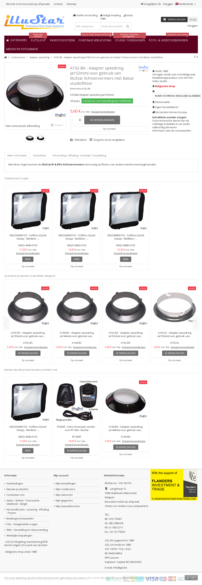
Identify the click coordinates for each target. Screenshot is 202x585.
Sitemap (71, 4)
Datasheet (39, 155)
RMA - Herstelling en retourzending (27, 530)
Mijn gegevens (64, 500)
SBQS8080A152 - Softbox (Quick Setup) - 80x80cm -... (125, 236)
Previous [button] (6, 323)
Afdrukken (80, 140)
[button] (22, 48)
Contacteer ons (15, 495)
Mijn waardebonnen (68, 506)
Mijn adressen (64, 495)
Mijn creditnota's (65, 489)
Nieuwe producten (17, 489)
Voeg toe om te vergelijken (109, 140)
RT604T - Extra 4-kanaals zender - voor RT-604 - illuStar (76, 428)
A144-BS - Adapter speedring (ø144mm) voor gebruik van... (77, 334)
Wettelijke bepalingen (19, 535)
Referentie (75, 88)
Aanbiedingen (14, 483)
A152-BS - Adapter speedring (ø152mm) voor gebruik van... (126, 334)
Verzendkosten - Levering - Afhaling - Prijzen (27, 511)
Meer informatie (17, 155)
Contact (58, 4)
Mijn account (61, 475)
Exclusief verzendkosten (103, 111)
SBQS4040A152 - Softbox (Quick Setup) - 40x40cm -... (28, 236)
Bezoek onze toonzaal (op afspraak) (28, 4)
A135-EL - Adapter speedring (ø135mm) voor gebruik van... (174, 334)
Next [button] (195, 323)
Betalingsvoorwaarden (20, 518)
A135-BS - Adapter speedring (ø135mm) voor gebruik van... (28, 334)
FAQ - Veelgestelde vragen (22, 524)
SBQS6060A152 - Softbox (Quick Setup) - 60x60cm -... (76, 236)
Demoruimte (162, 102)
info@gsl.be (120, 567)
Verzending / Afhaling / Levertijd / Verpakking (79, 155)
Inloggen (167, 4)
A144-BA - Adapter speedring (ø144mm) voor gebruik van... (126, 428)
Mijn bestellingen (66, 483)
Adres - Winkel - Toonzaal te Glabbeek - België (23, 502)
